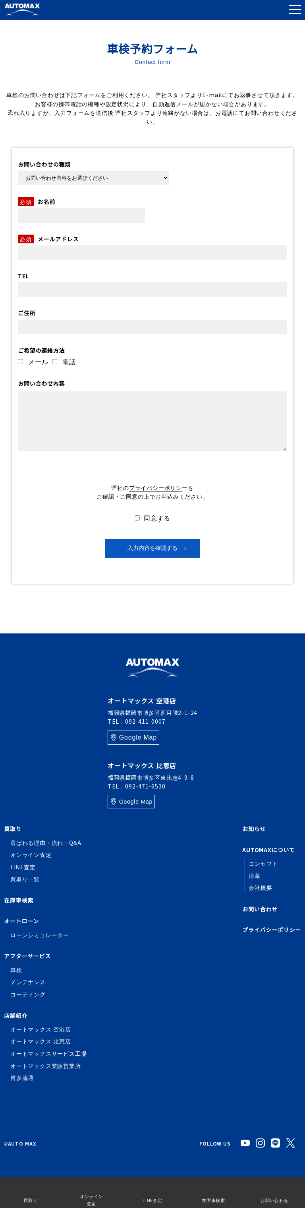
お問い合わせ (260, 909)
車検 (16, 970)
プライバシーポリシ (155, 487)
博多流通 (22, 1078)
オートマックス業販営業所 (45, 1066)
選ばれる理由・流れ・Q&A (45, 843)
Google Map (138, 737)
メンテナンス (28, 982)
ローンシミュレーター (39, 935)
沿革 (255, 876)
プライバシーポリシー (271, 930)
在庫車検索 (18, 900)
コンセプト (263, 863)
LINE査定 (23, 867)
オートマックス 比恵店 (40, 1041)
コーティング (28, 994)
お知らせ (254, 829)
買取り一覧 (25, 879)
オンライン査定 (31, 854)
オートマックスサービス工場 (48, 1053)
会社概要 (260, 887)
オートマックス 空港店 (40, 1029)
